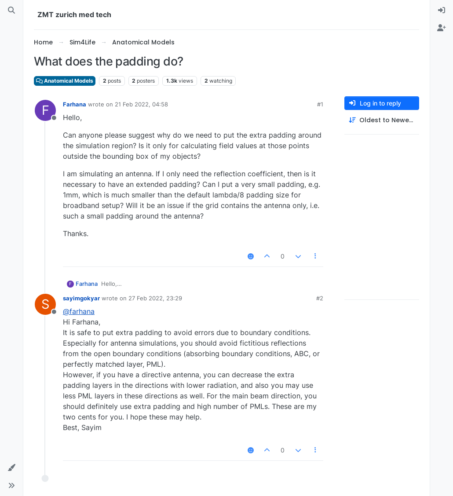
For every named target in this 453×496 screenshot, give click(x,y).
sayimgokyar (81, 298)
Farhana (74, 104)
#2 (319, 298)
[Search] (11, 11)
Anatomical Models (64, 80)
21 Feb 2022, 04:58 (141, 104)
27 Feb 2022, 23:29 (155, 298)
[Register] (441, 28)
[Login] (441, 11)
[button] (11, 468)
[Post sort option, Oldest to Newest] (381, 120)
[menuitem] (441, 11)
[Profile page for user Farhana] (45, 110)
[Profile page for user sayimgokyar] (45, 304)
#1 (320, 104)
